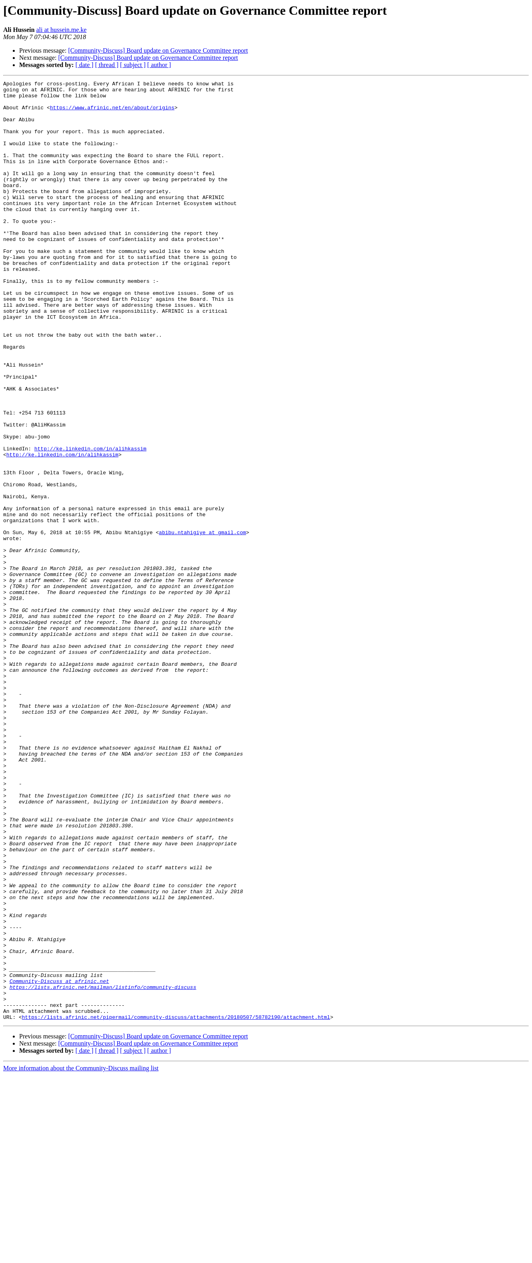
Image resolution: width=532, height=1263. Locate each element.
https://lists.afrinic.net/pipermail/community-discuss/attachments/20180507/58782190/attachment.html (176, 1204)
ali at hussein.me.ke (61, 29)
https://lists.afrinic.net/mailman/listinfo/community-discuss (103, 1168)
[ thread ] (107, 64)
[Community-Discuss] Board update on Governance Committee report (158, 50)
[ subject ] (133, 64)
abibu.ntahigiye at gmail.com (202, 623)
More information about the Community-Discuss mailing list (80, 1256)
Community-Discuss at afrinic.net (59, 1161)
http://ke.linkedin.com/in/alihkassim (90, 522)
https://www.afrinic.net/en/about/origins (112, 113)
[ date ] (84, 64)
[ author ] (159, 64)
